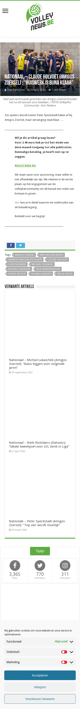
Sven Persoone (16, 89)
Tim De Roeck (65, 273)
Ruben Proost (17, 273)
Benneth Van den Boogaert (25, 259)
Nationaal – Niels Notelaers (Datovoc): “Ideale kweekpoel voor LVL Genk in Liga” (39, 444)
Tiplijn (40, 551)
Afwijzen (40, 687)
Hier (17, 202)
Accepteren (40, 675)
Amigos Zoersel (24, 255)
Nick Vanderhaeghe (48, 269)
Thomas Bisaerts (41, 273)
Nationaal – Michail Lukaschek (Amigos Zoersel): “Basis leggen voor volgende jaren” (38, 364)
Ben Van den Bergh (51, 255)
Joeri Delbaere (17, 264)
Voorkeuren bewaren (40, 699)
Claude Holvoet (57, 259)
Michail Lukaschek (19, 269)
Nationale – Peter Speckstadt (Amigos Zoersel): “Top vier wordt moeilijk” (37, 523)
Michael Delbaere (42, 264)
